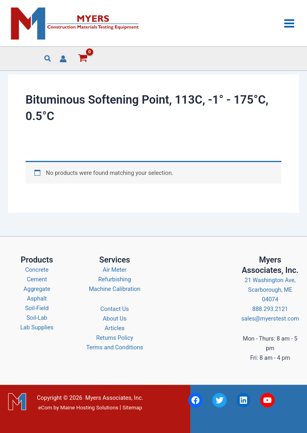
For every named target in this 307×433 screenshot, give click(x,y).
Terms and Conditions (114, 347)
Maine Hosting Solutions (89, 408)
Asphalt (37, 298)
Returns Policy (114, 337)
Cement (37, 279)
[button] (48, 59)
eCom (45, 408)
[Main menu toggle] (289, 23)
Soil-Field (37, 308)
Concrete (37, 269)
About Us (114, 318)
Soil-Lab (36, 317)
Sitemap (132, 408)
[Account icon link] (63, 58)
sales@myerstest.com (270, 318)
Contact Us (114, 309)
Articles (115, 328)
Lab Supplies (37, 327)
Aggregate (37, 289)
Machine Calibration (114, 289)
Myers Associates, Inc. (114, 397)
